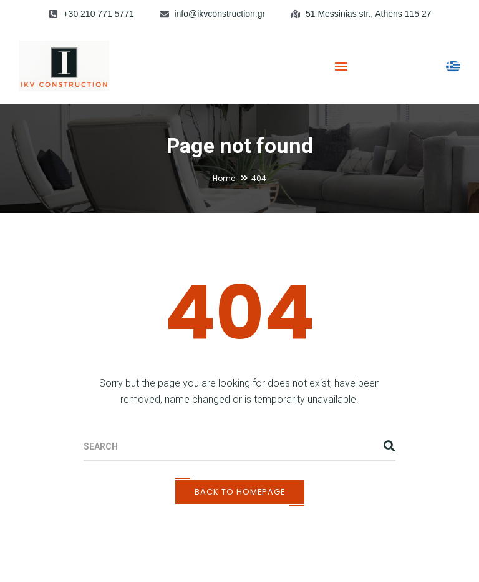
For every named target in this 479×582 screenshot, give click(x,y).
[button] (341, 66)
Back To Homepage (240, 492)
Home (224, 178)
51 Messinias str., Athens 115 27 (369, 14)
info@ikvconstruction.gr (219, 14)
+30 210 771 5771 (98, 14)
